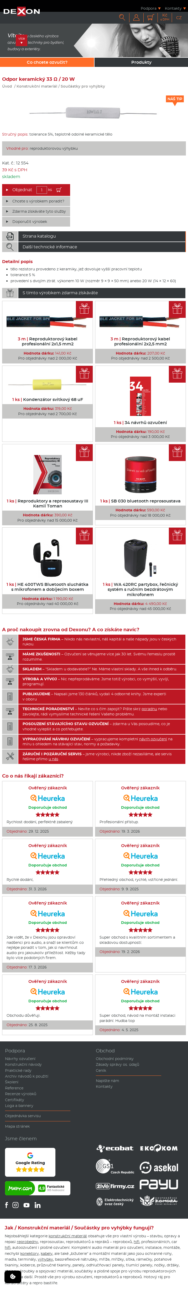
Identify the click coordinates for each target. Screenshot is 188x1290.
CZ (179, 17)
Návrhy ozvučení (20, 1058)
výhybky (45, 1259)
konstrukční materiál (68, 1236)
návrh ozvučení (153, 739)
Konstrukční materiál (37, 86)
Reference (14, 1088)
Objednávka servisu (23, 1116)
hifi (136, 1241)
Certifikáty (14, 1100)
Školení (11, 1082)
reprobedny (27, 1241)
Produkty (141, 62)
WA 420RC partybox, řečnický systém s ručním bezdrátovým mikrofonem (140, 589)
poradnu (149, 708)
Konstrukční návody (23, 1064)
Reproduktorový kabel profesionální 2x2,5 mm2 (140, 341)
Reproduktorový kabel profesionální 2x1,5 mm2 (47, 341)
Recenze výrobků (20, 1093)
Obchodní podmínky (115, 1058)
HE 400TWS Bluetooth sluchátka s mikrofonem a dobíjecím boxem (47, 587)
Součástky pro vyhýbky (83, 86)
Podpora (148, 8)
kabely (47, 1253)
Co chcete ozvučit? (47, 62)
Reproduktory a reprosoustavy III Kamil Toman (47, 503)
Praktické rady (18, 1070)
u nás (53, 759)
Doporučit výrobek (29, 221)
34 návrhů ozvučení (140, 422)
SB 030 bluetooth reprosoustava (140, 501)
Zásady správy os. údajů (117, 1064)
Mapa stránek (17, 1126)
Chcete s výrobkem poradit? (38, 201)
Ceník (101, 1070)
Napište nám (107, 1080)
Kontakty (173, 8)
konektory (29, 1253)
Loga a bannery (19, 1105)
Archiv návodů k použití (26, 1076)
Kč (164, 17)
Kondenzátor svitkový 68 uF (47, 399)
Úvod (7, 86)
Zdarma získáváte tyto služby (39, 211)
